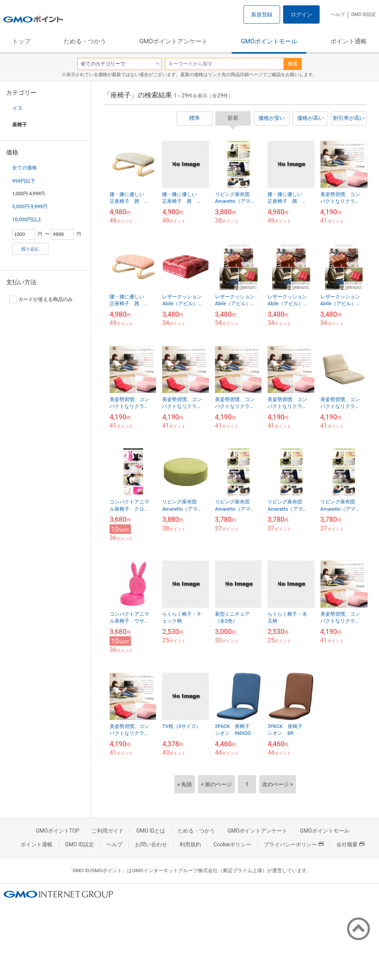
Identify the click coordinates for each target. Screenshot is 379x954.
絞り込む (30, 249)
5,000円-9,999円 (30, 206)
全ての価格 (24, 167)
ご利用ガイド (108, 831)
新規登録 (261, 14)
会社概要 (350, 844)
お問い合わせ (151, 844)
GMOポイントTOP (57, 831)
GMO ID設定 (363, 14)
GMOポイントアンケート (173, 41)
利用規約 (190, 844)
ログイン (301, 14)
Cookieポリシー (232, 844)
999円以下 (23, 181)
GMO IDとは (150, 831)
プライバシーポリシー (294, 844)
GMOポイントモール (269, 41)
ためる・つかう (85, 41)
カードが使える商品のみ (41, 299)
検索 (293, 64)
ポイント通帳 (348, 41)
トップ (21, 41)
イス (17, 108)
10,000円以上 (27, 219)
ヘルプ (338, 14)
